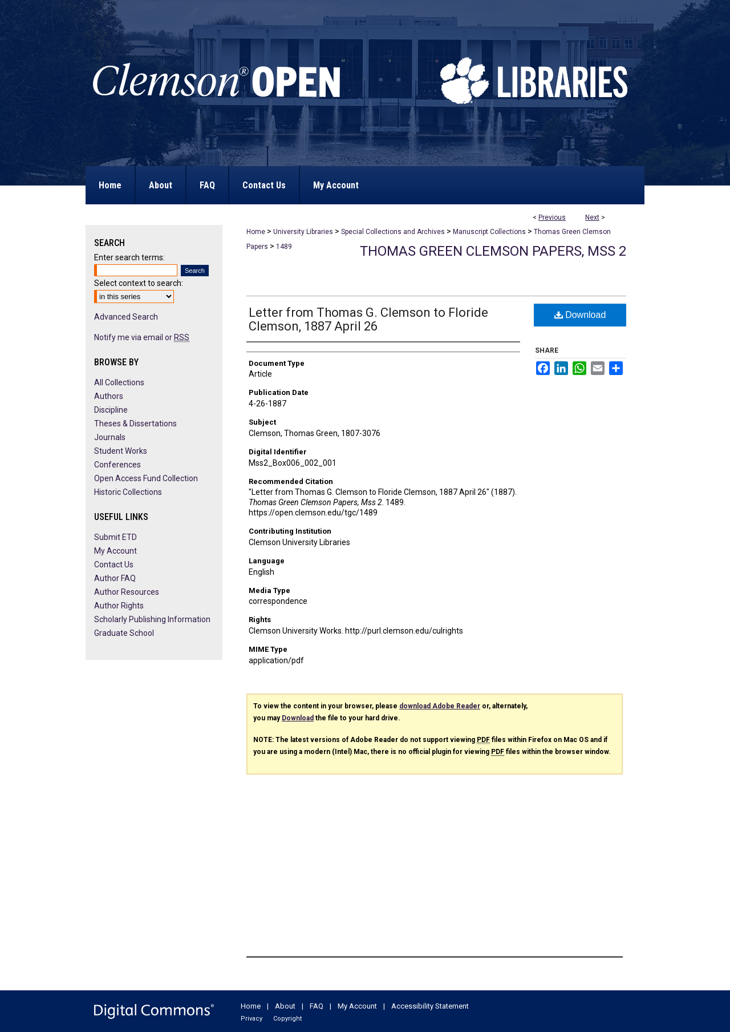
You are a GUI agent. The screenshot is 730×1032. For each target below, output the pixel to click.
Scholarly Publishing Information (152, 619)
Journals (109, 437)
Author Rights (119, 605)
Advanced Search (126, 316)
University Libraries (303, 232)
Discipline (111, 409)
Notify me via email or (141, 337)
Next (592, 217)
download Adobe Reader (439, 706)
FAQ (316, 1006)
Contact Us (113, 564)
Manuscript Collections (489, 232)
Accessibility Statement (430, 1006)
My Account (115, 550)
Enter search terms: (129, 257)
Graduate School (124, 633)
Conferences (117, 464)
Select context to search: (138, 283)
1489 (284, 247)
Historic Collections (128, 492)
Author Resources (126, 591)
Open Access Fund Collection (146, 478)
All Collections (119, 382)
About (285, 1006)
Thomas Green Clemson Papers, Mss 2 (493, 251)
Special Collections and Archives (393, 232)
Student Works (120, 450)
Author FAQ (115, 578)
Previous (552, 217)
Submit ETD (115, 537)
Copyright (287, 1018)
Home (255, 232)
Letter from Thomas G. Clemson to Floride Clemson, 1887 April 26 (368, 319)
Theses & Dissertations (135, 423)
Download (580, 315)
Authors (108, 396)
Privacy (251, 1018)
